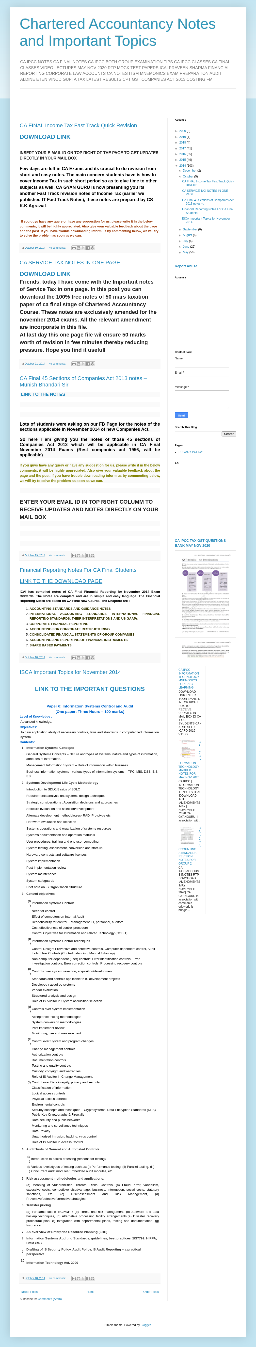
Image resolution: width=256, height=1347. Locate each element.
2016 (183, 154)
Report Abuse (186, 266)
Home (91, 1292)
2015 (183, 159)
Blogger (146, 1325)
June (186, 246)
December (190, 170)
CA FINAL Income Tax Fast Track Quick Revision (78, 125)
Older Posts (151, 1292)
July (186, 241)
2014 (183, 165)
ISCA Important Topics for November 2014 (70, 672)
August (188, 235)
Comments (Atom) (50, 1299)
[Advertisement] (128, 100)
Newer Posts (29, 1292)
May (186, 252)
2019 (183, 137)
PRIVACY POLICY (190, 452)
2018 (183, 142)
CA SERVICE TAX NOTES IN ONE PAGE (70, 262)
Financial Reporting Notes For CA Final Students (78, 570)
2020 (183, 131)
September (190, 229)
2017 (183, 148)
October (188, 176)
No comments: (57, 247)
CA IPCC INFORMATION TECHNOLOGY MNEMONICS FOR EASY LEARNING (188, 678)
